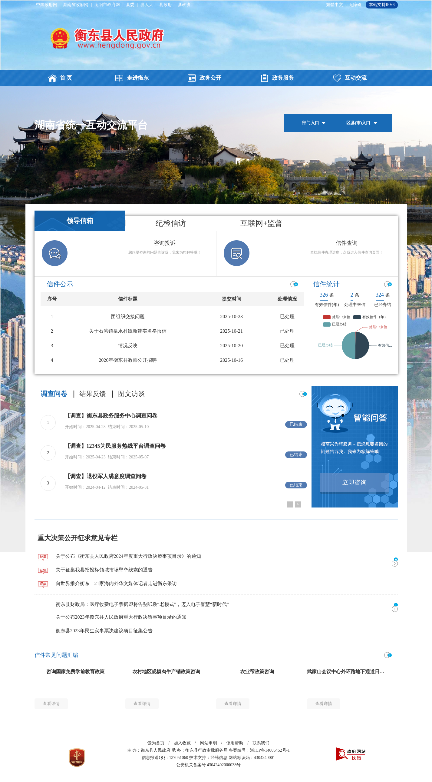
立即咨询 (354, 482)
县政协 (184, 4)
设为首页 (155, 743)
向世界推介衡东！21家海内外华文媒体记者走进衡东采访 (116, 583)
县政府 (165, 4)
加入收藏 (182, 743)
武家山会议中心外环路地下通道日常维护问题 (355, 671)
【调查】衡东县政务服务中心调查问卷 (111, 416)
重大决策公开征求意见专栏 (77, 538)
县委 (130, 4)
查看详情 (51, 703)
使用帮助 (234, 743)
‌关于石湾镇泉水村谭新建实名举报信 (128, 331)
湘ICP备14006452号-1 (270, 750)
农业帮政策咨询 (257, 671)
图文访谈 (131, 394)
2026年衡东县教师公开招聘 (128, 360)
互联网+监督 (261, 223)
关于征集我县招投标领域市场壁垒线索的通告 (104, 569)
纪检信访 (171, 223)
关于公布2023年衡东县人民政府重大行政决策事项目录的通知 (121, 617)
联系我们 (260, 743)
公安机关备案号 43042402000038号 (208, 765)
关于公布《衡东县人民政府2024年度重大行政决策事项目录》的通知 (128, 556)
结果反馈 (92, 394)
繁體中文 (334, 4)
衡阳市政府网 (107, 4)
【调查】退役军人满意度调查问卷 (106, 476)
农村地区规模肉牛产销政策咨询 (166, 671)
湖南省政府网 (75, 4)
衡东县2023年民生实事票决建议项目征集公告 (104, 630)
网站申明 (208, 743)
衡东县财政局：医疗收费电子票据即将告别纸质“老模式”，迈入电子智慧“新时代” (142, 604)
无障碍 (355, 4)
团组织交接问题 (128, 316)
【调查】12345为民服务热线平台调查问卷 (115, 446)
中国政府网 (46, 4)
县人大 (146, 4)
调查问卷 (54, 394)
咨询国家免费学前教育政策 (75, 671)
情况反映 (127, 345)
